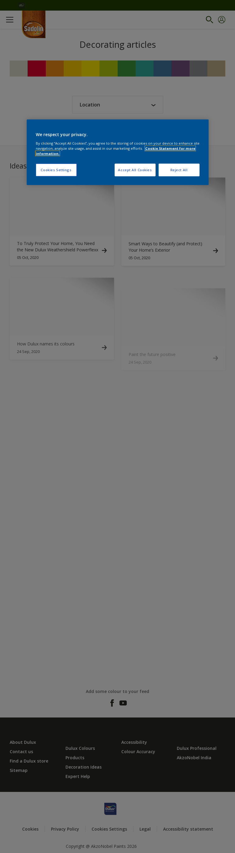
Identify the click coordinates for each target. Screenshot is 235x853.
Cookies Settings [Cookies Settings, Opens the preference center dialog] (56, 170)
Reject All (179, 170)
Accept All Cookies (135, 170)
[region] (118, 152)
